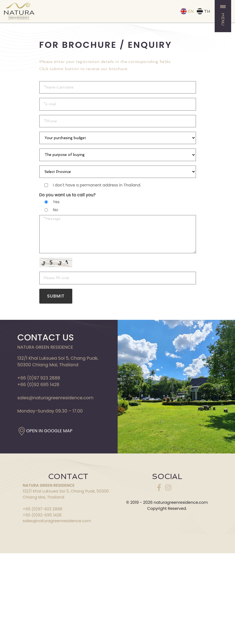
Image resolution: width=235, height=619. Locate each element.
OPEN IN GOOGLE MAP (49, 432)
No (55, 210)
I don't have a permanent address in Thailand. (97, 185)
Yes (56, 202)
